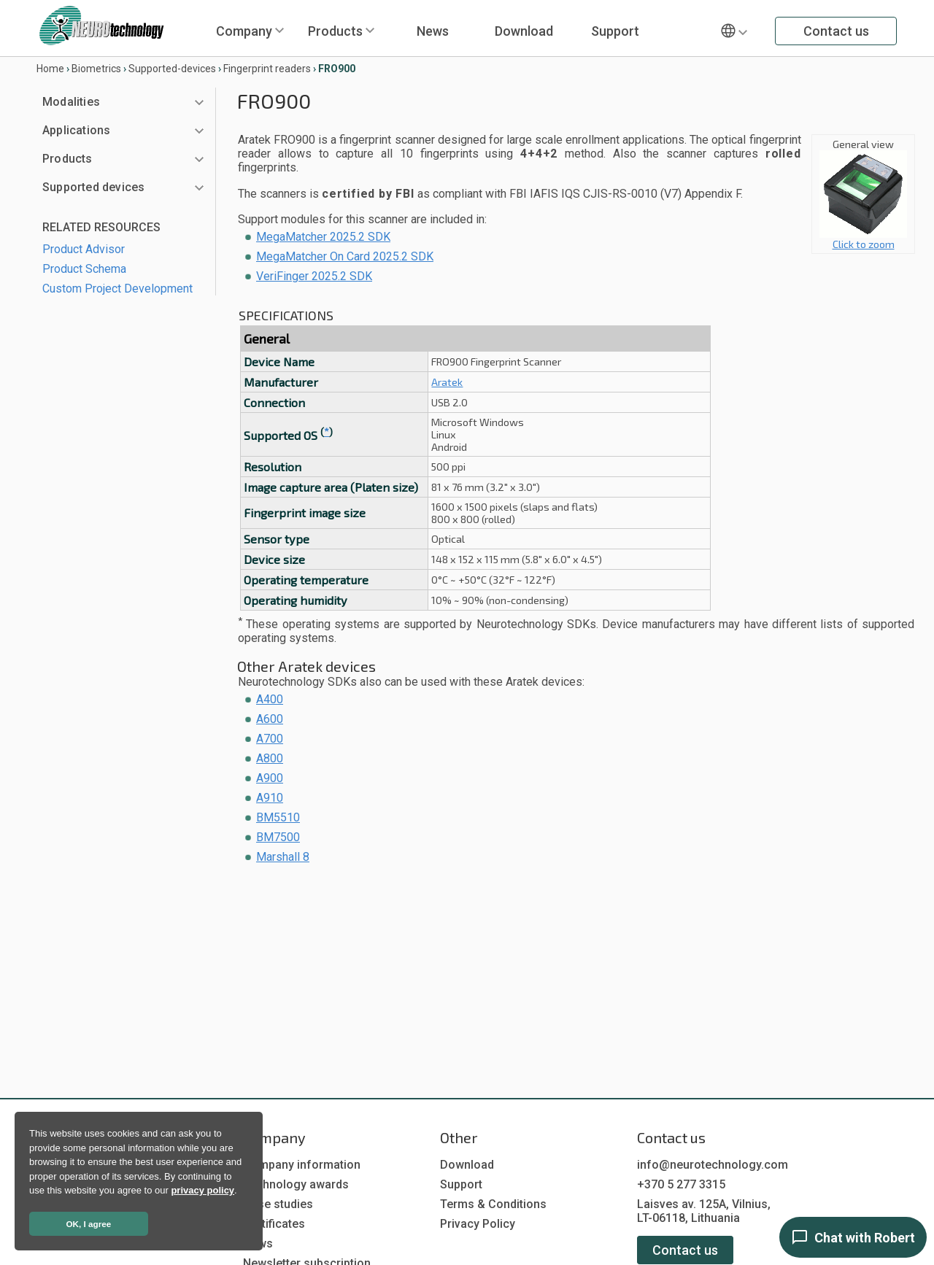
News (433, 31)
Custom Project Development (117, 288)
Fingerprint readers (267, 68)
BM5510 (278, 817)
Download (524, 31)
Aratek (447, 382)
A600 (269, 719)
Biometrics (96, 68)
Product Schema (84, 269)
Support (615, 31)
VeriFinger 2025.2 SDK (314, 276)
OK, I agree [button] (89, 1224)
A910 (269, 798)
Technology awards (296, 1184)
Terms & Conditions (493, 1204)
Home (50, 68)
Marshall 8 (282, 857)
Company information (301, 1165)
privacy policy (202, 1190)
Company (244, 31)
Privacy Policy (477, 1224)
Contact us (836, 31)
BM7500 (278, 837)
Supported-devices (172, 68)
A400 (269, 699)
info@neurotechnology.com (712, 1165)
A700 (269, 739)
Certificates (274, 1224)
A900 (269, 778)
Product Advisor (83, 249)
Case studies (278, 1204)
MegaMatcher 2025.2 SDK (323, 237)
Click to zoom (863, 239)
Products (335, 31)
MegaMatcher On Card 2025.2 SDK (344, 256)
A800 (269, 758)
